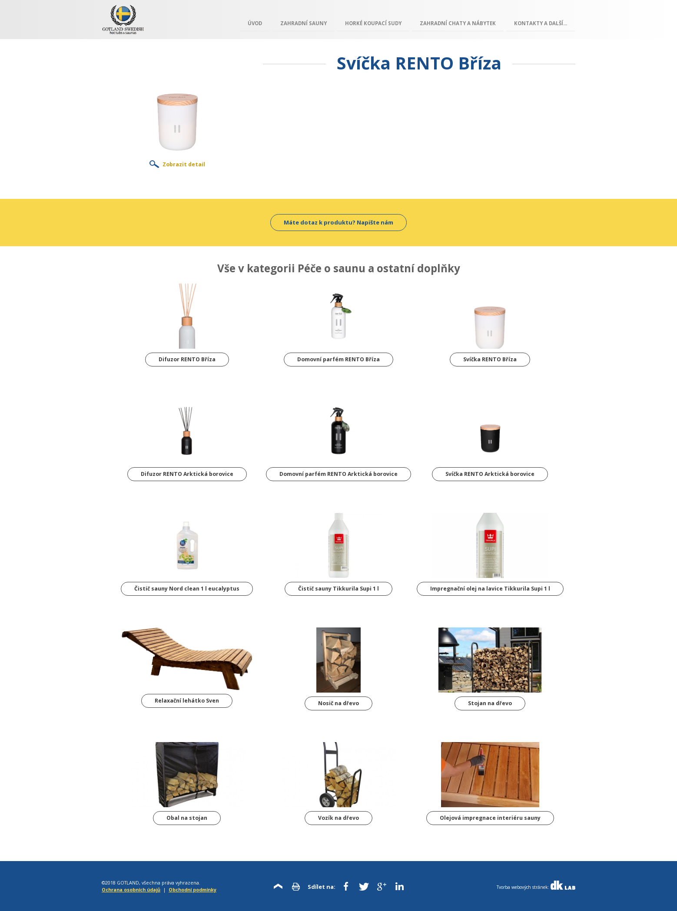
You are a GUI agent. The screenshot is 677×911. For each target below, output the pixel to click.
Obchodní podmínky (192, 889)
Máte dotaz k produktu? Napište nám (338, 222)
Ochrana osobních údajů (131, 889)
